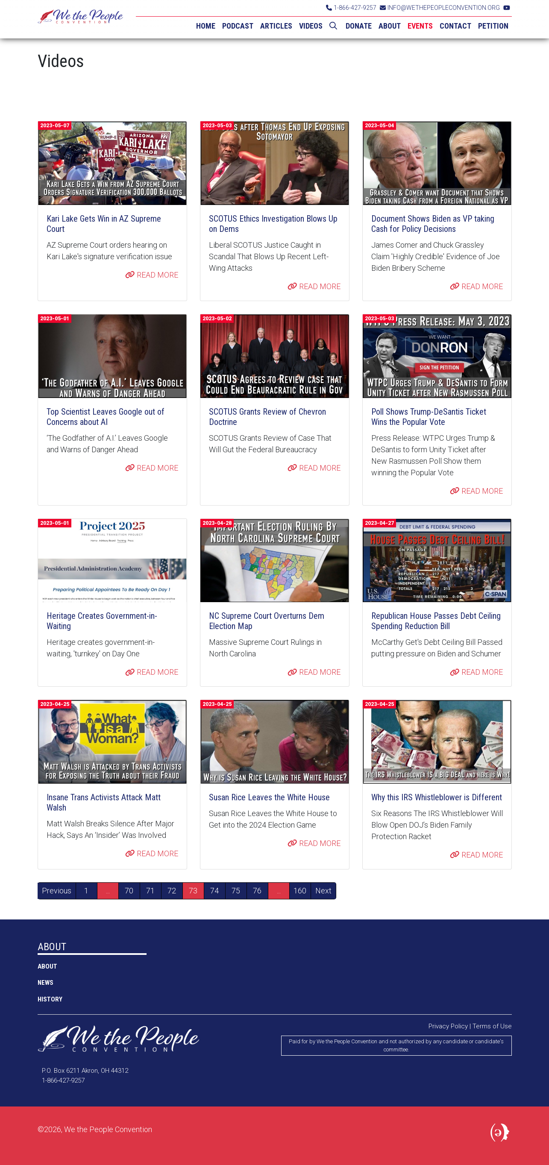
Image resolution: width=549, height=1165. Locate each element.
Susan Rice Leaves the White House (269, 797)
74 (214, 890)
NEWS (45, 982)
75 (236, 890)
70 (129, 890)
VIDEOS (311, 25)
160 (300, 890)
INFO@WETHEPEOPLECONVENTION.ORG (440, 7)
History (50, 999)
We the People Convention (80, 19)
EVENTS (420, 25)
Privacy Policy (448, 1026)
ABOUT (390, 25)
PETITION (493, 25)
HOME (205, 25)
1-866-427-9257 (351, 7)
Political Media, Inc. (501, 1134)
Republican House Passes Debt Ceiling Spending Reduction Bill (436, 621)
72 (171, 890)
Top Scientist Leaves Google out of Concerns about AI (105, 417)
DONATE (359, 25)
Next (323, 890)
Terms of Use (492, 1026)
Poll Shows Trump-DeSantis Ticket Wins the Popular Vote (428, 417)
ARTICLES (276, 25)
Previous (56, 890)
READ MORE (151, 274)
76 (257, 890)
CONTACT (455, 25)
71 (150, 890)
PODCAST (237, 25)
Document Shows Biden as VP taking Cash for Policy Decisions (432, 224)
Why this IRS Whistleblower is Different (436, 797)
